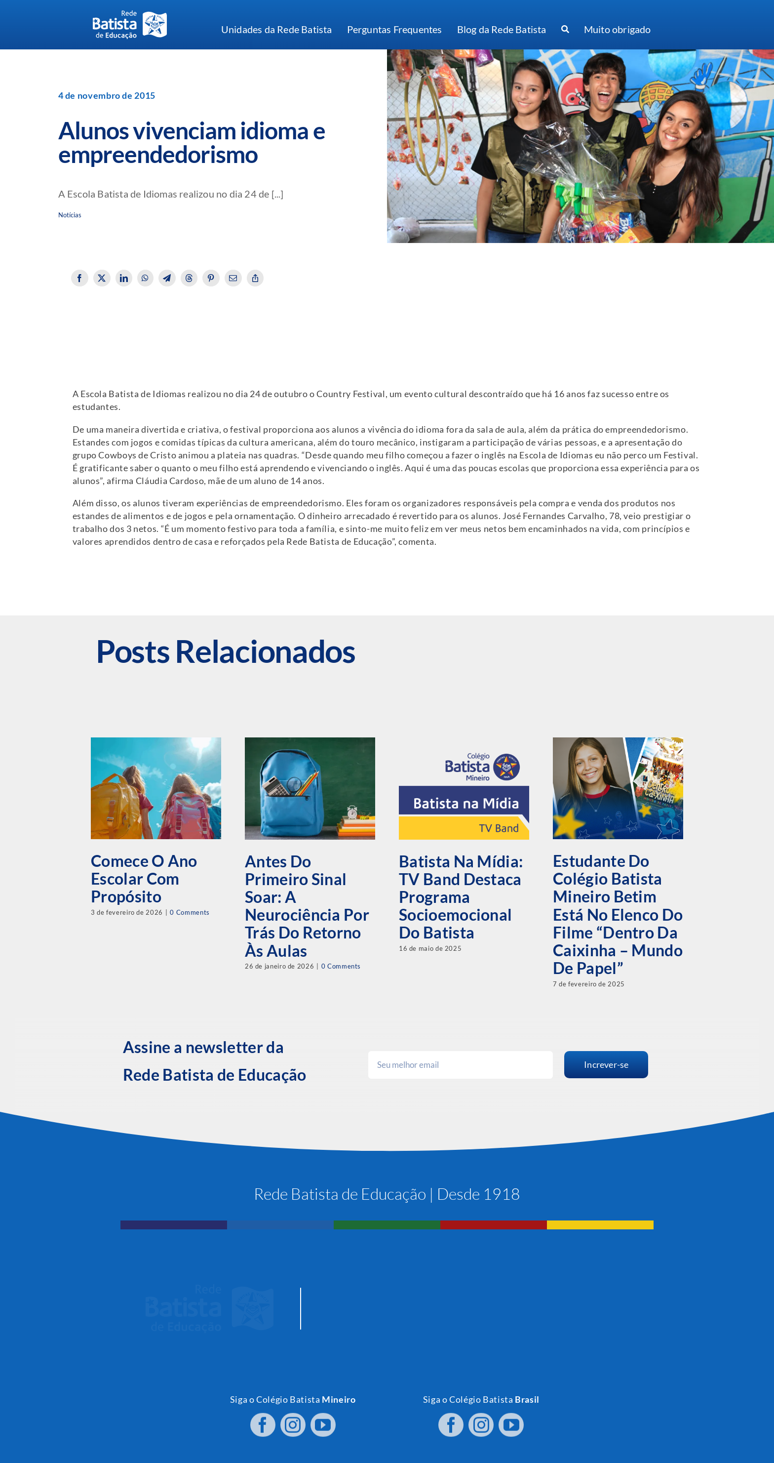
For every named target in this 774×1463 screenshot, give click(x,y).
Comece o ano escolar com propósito (144, 878)
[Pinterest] (211, 278)
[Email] (233, 278)
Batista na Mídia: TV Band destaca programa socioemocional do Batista (461, 897)
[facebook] (262, 1417)
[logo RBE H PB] (130, 14)
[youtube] (323, 1417)
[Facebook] (80, 278)
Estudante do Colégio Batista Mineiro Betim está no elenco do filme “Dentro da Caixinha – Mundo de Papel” (618, 914)
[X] (102, 278)
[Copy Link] (255, 278)
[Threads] (189, 278)
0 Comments (189, 912)
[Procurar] (565, 29)
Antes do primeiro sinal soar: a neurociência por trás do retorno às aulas (307, 906)
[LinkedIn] (124, 278)
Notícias (70, 215)
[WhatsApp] (145, 278)
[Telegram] (167, 278)
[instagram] (293, 1417)
